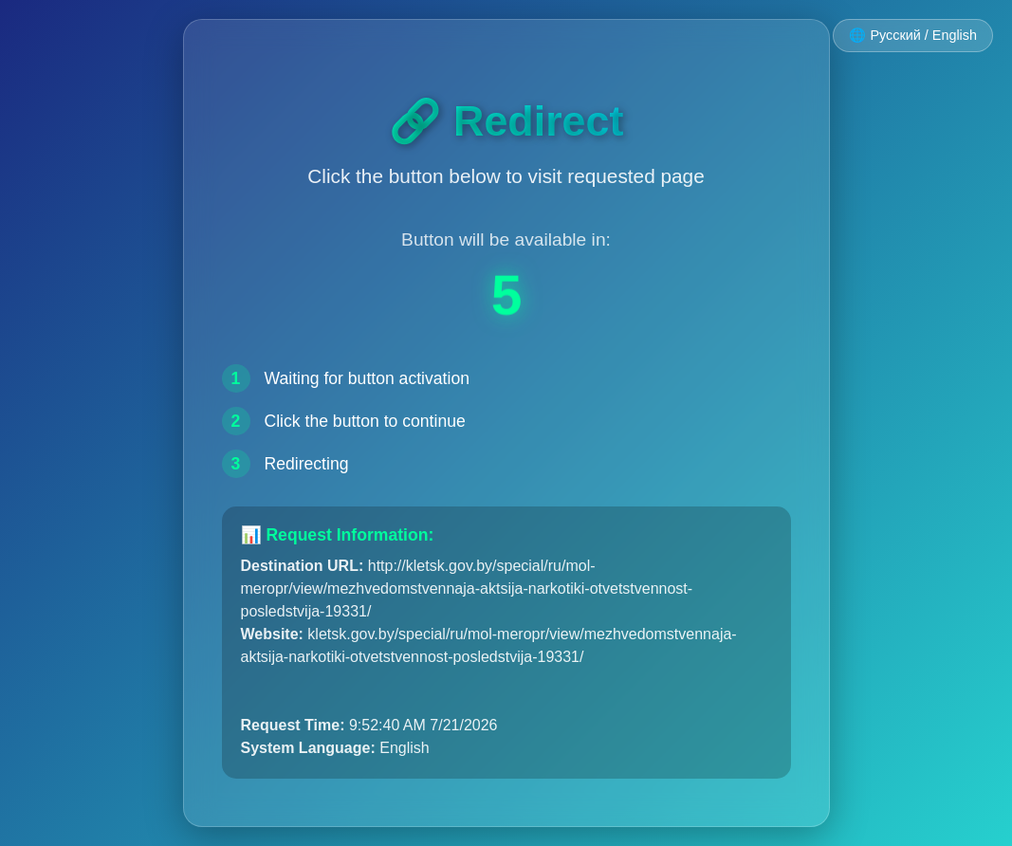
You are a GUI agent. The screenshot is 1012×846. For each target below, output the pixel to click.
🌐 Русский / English (913, 35)
